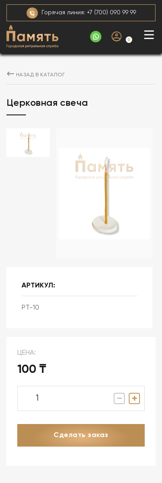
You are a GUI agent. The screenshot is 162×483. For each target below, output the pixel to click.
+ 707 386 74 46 (96, 36)
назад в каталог (35, 75)
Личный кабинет (116, 36)
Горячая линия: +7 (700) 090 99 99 (81, 13)
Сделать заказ (81, 435)
